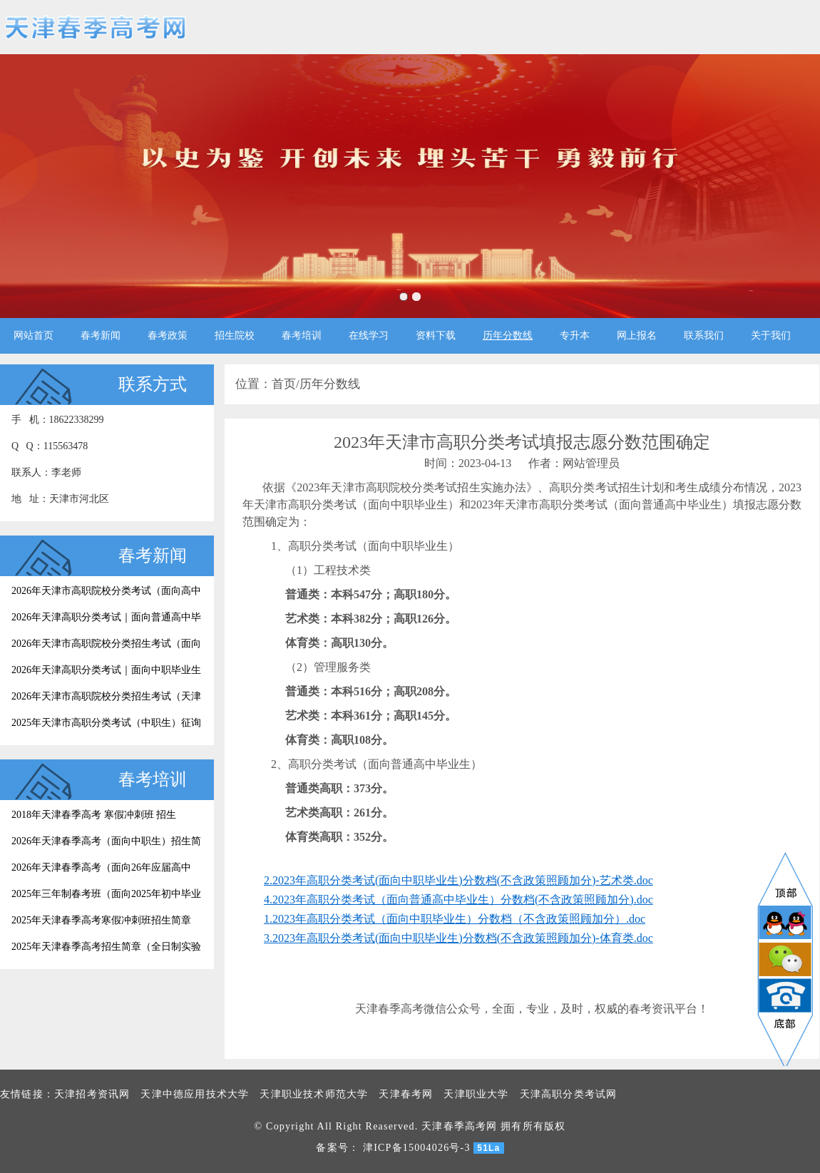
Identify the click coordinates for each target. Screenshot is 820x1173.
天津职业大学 (476, 1094)
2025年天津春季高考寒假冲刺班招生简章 (101, 920)
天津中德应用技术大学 (194, 1094)
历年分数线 (508, 335)
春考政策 (168, 335)
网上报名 (637, 335)
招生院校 (235, 335)
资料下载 (436, 335)
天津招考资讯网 (92, 1094)
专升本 (575, 335)
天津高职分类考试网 (568, 1094)
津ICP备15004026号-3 (417, 1147)
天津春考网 (406, 1094)
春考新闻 (101, 335)
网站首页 (33, 335)
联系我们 (704, 335)
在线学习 (369, 335)
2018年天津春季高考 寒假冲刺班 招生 (93, 814)
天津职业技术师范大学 (314, 1094)
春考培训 (302, 335)
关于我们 (771, 335)
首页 (284, 384)
